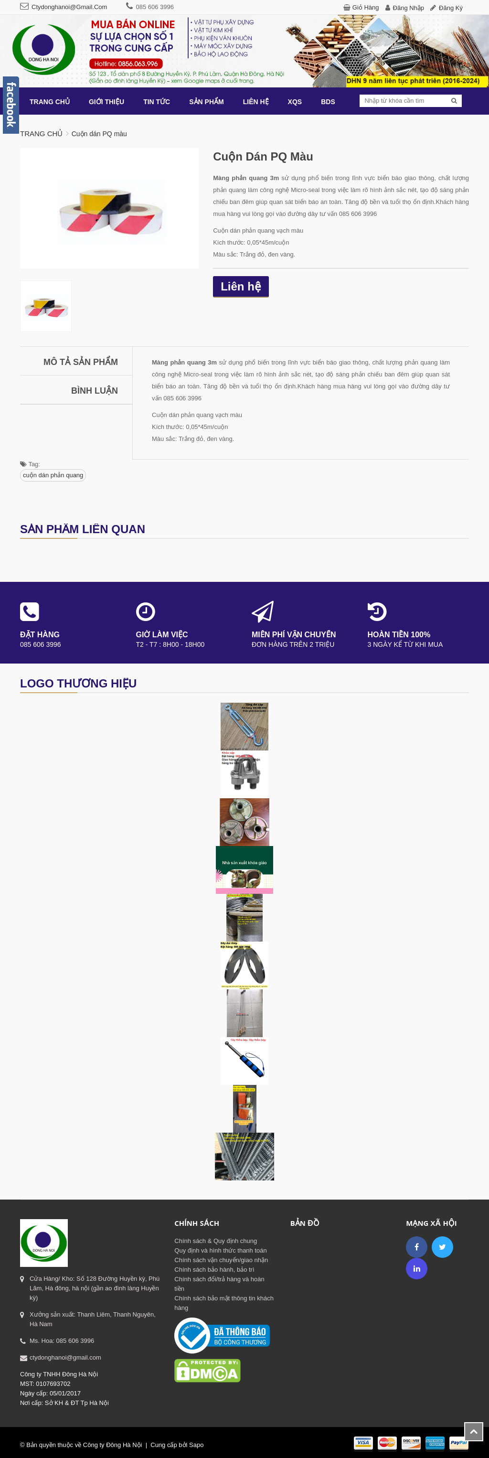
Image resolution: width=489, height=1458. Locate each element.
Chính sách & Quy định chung (215, 1240)
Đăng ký (451, 7)
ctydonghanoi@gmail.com (69, 7)
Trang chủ (41, 133)
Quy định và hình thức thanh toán (220, 1250)
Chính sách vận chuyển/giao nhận (221, 1260)
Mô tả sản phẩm (80, 362)
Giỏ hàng (365, 7)
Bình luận (94, 391)
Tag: (30, 464)
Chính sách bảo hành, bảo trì (214, 1269)
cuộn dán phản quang (53, 475)
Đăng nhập (409, 7)
